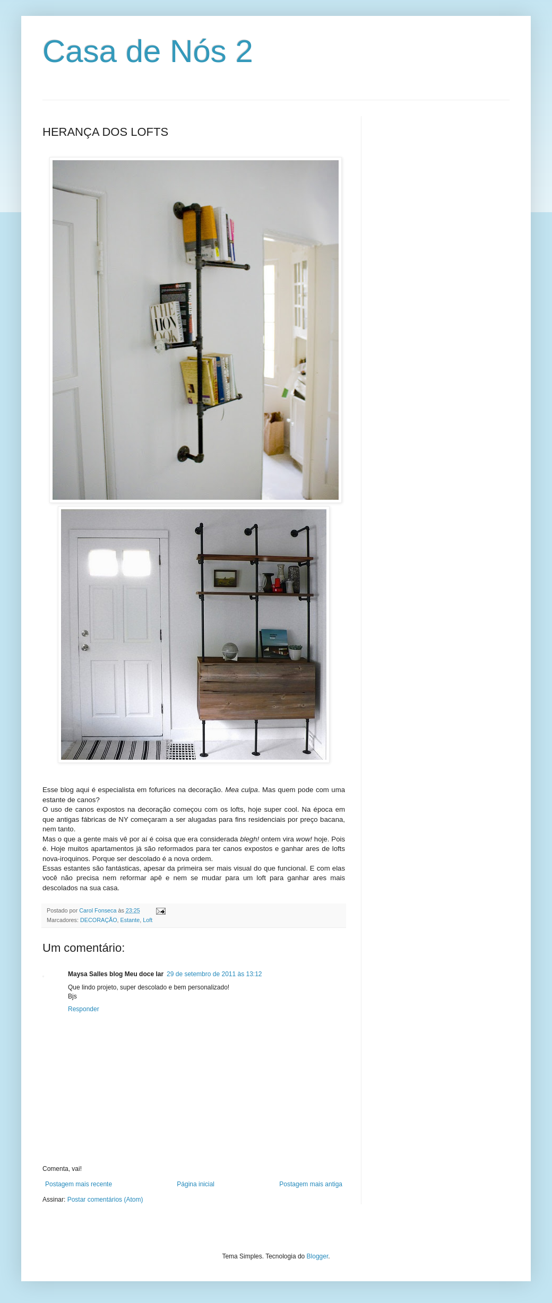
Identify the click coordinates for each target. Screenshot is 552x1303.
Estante (130, 920)
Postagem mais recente (78, 1184)
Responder (83, 1009)
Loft (147, 920)
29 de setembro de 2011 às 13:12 (214, 974)
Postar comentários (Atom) (105, 1199)
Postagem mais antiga (310, 1184)
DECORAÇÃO (98, 920)
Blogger (318, 1256)
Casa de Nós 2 (147, 51)
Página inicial (195, 1184)
